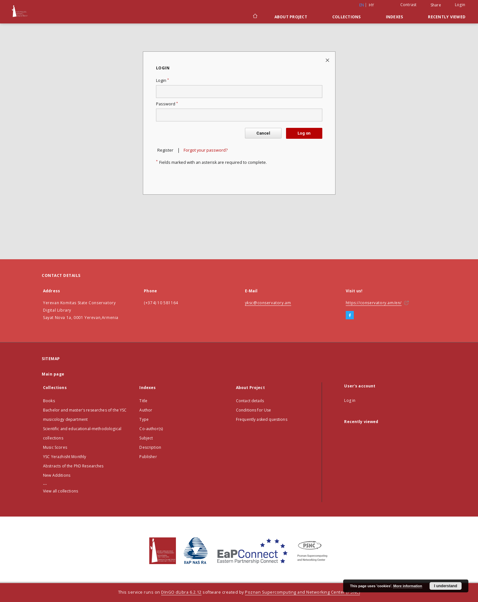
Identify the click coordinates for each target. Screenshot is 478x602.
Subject (146, 438)
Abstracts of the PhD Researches (73, 466)
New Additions (56, 475)
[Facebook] (350, 315)
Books (49, 400)
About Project (290, 17)
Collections (346, 17)
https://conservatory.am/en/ (374, 302)
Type (144, 419)
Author (145, 410)
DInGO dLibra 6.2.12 (181, 592)
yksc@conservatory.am (268, 302)
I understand (445, 586)
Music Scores (55, 447)
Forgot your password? (206, 150)
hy (371, 5)
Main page (53, 374)
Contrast (408, 4)
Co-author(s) (151, 428)
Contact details (250, 400)
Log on (304, 133)
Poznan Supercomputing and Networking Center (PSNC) (302, 592)
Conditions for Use (253, 410)
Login (460, 4)
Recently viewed (446, 17)
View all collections (60, 491)
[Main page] (255, 17)
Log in (349, 400)
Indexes (394, 17)
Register (165, 150)
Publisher (148, 456)
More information (407, 586)
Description (150, 447)
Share (435, 5)
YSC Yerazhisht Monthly (64, 456)
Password (167, 104)
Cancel (263, 133)
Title (143, 400)
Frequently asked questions (261, 419)
